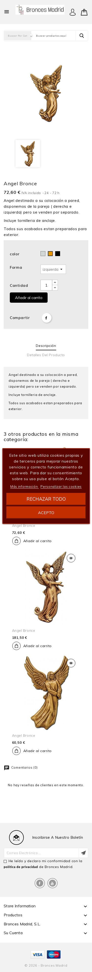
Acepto (46, 512)
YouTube (52, 883)
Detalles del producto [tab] (46, 355)
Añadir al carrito (28, 297)
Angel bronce (23, 525)
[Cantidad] (46, 285)
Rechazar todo (46, 499)
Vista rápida (71, 558)
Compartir (46, 317)
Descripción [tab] (46, 345)
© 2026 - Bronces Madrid (46, 965)
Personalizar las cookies (61, 486)
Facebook (39, 883)
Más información (24, 486)
